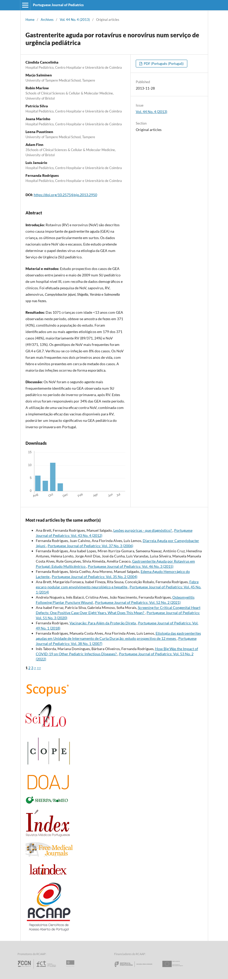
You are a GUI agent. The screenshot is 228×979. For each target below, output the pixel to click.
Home (30, 20)
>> (39, 668)
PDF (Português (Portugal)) (163, 64)
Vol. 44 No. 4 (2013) (75, 20)
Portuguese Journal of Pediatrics (58, 5)
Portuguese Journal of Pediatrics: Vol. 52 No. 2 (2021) (138, 602)
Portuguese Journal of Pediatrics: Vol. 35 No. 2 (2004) (94, 576)
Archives (47, 20)
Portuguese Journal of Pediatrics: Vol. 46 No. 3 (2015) (130, 566)
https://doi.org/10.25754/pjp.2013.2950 (65, 195)
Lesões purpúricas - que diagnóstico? (143, 530)
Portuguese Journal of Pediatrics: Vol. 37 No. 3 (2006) (90, 546)
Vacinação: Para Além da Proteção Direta (103, 623)
